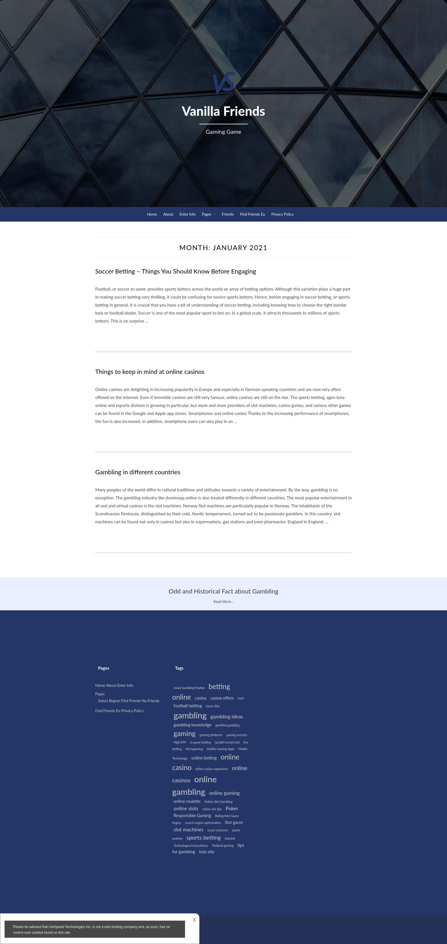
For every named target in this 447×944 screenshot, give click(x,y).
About (168, 214)
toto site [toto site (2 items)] (206, 851)
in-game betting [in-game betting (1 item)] (200, 742)
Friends (228, 214)
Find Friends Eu (252, 214)
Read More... (223, 601)
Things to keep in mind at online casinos (149, 371)
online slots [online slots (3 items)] (186, 808)
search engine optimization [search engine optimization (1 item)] (203, 823)
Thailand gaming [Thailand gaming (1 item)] (222, 845)
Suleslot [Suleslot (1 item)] (230, 838)
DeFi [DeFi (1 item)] (241, 698)
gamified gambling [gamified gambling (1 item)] (228, 725)
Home (152, 214)
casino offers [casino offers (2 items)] (222, 697)
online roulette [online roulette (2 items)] (187, 801)
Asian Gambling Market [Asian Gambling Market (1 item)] (189, 688)
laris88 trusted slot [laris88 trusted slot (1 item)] (227, 742)
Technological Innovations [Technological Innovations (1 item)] (191, 845)
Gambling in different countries (137, 472)
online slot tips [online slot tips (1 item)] (212, 809)
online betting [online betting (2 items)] (204, 757)
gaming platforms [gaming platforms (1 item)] (211, 735)
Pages (206, 214)
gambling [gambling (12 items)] (190, 715)
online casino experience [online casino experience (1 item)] (211, 769)
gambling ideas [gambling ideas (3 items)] (227, 717)
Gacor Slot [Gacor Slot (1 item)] (213, 706)
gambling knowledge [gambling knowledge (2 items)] (193, 724)
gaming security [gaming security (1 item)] (236, 735)
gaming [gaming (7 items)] (185, 733)
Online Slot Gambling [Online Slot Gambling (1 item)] (218, 801)
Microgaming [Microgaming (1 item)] (194, 749)
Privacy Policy (282, 214)
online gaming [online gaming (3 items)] (224, 793)
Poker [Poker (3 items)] (232, 808)
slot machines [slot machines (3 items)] (189, 829)
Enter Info (188, 214)
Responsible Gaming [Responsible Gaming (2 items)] (192, 815)
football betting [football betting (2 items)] (188, 705)
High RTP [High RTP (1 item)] (180, 742)
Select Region (109, 700)
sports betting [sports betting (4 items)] (203, 837)
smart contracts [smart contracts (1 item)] (217, 830)
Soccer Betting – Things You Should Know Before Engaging (175, 271)
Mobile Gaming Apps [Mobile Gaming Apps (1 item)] (220, 749)
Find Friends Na (134, 700)
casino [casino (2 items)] (200, 697)
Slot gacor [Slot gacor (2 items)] (234, 822)
